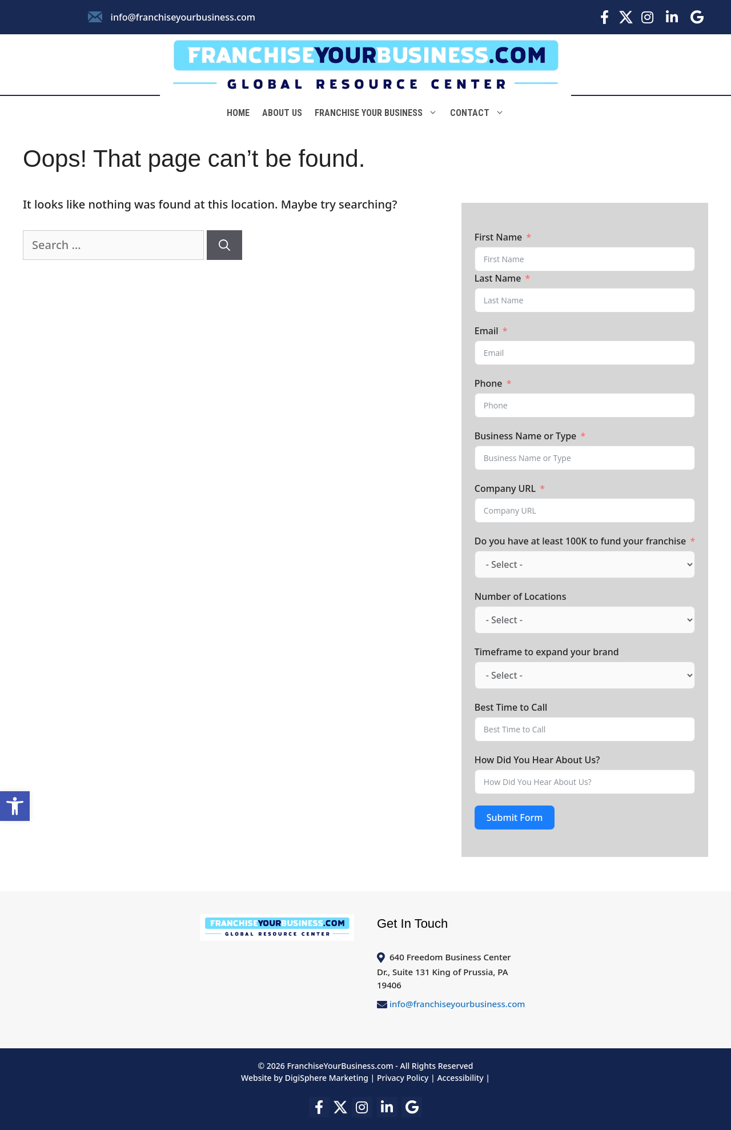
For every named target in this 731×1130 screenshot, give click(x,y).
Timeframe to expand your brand (547, 652)
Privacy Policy (402, 1077)
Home (238, 112)
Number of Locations (521, 596)
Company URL (505, 488)
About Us (282, 112)
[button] (15, 806)
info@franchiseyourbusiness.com (183, 17)
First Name (499, 237)
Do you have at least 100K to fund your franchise (580, 541)
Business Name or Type (526, 436)
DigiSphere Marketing (328, 1077)
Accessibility (460, 1077)
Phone (489, 383)
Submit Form (515, 817)
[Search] (224, 245)
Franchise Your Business (379, 113)
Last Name (498, 278)
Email (487, 330)
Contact (480, 113)
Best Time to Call (511, 707)
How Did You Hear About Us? (537, 760)
